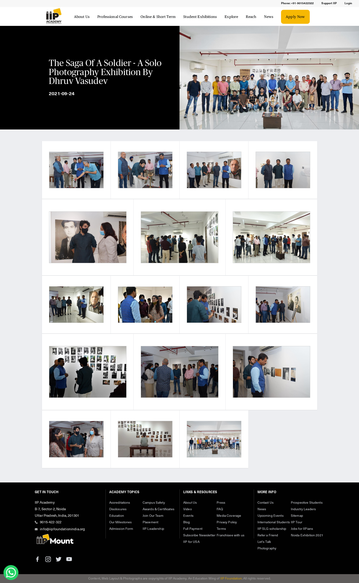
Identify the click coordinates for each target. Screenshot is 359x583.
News (268, 16)
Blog (186, 522)
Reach (251, 16)
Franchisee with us (230, 535)
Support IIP (329, 3)
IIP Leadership (153, 529)
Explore (231, 16)
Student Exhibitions (200, 16)
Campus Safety (154, 502)
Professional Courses (115, 16)
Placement (150, 522)
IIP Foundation (231, 578)
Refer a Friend (267, 535)
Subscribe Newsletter (199, 535)
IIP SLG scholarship (271, 529)
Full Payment (192, 529)
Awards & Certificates (158, 509)
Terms (221, 529)
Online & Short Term (158, 16)
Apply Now (295, 16)
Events (188, 515)
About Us (82, 16)
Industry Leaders (303, 509)
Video (187, 509)
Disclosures (118, 509)
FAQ (220, 509)
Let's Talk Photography (267, 545)
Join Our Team (153, 515)
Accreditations (119, 502)
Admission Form (121, 529)
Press (221, 502)
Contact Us (265, 502)
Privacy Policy (227, 522)
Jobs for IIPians (302, 529)
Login (348, 3)
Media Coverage (229, 515)
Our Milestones (120, 522)
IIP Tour (296, 522)
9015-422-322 (50, 522)
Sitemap (297, 515)
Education (116, 515)
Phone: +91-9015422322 (297, 3)
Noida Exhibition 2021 (307, 535)
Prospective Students (307, 502)
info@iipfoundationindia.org (62, 529)
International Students (273, 522)
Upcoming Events (270, 515)
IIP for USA (191, 542)
